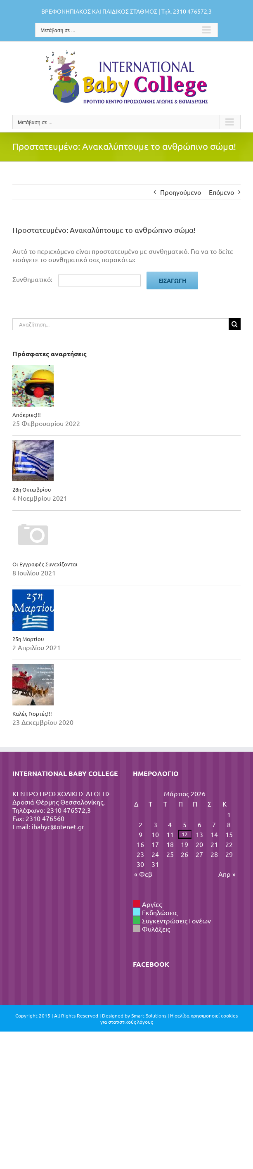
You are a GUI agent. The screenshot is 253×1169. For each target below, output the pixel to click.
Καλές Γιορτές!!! (32, 713)
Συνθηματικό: (76, 279)
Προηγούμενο (180, 192)
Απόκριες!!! (26, 414)
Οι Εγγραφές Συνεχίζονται (45, 564)
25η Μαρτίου (28, 638)
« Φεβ (143, 874)
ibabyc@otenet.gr (58, 826)
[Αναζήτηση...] (120, 324)
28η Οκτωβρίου (31, 489)
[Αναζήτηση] (235, 324)
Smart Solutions (148, 1015)
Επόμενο (221, 192)
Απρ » (227, 874)
